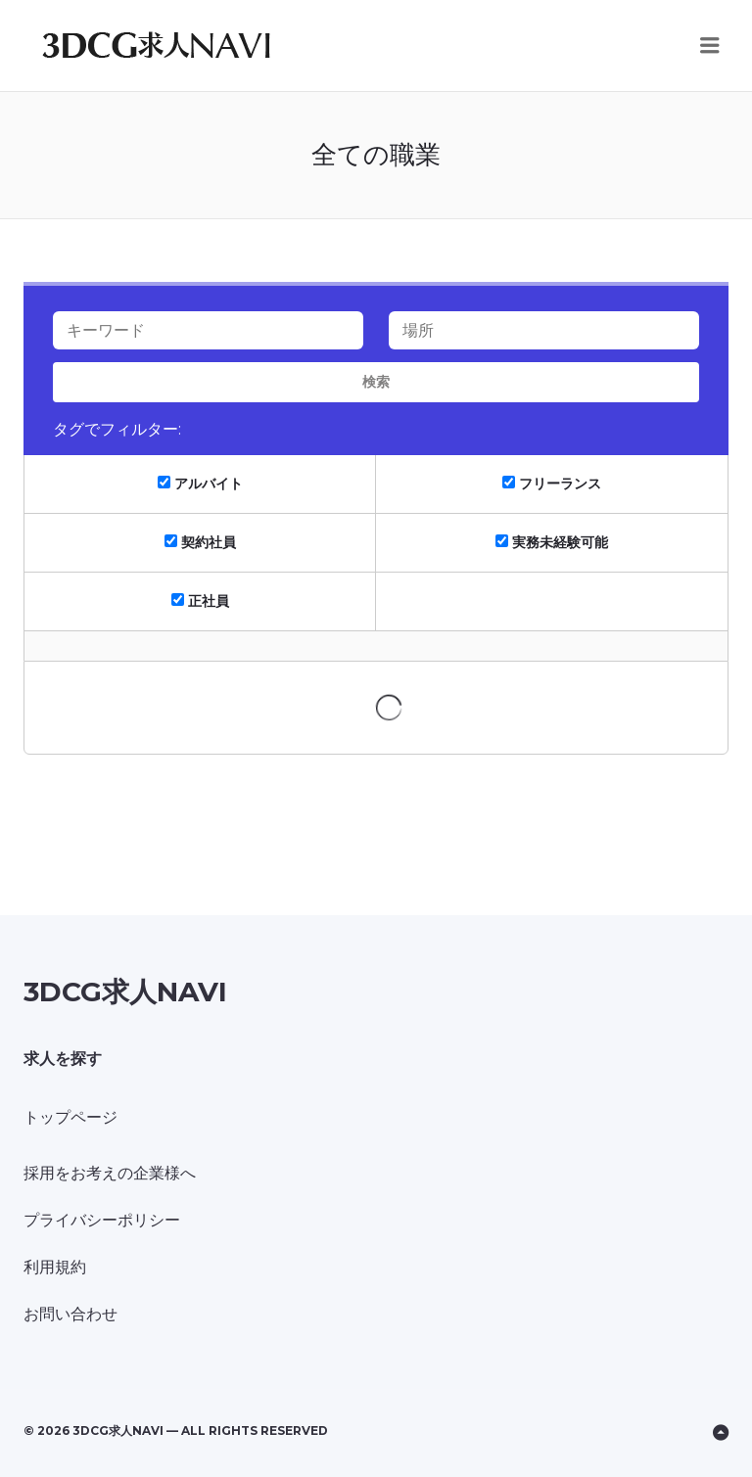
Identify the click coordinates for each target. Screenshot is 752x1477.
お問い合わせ (71, 1314)
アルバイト (200, 483)
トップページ (71, 1117)
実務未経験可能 (551, 542)
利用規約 (55, 1267)
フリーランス (551, 483)
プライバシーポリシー (102, 1220)
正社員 (200, 601)
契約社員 (200, 542)
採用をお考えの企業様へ (110, 1173)
